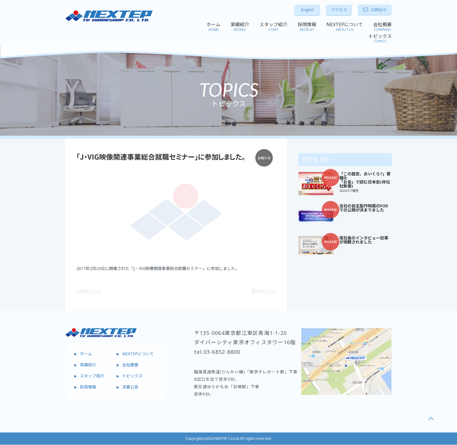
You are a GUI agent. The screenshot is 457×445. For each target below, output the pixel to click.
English (307, 10)
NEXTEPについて (344, 26)
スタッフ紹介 (273, 26)
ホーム (213, 26)
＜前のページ (88, 291)
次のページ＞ (263, 291)
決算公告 (130, 387)
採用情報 (307, 26)
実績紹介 (240, 26)
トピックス (380, 38)
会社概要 (382, 26)
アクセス (339, 10)
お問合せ (375, 10)
